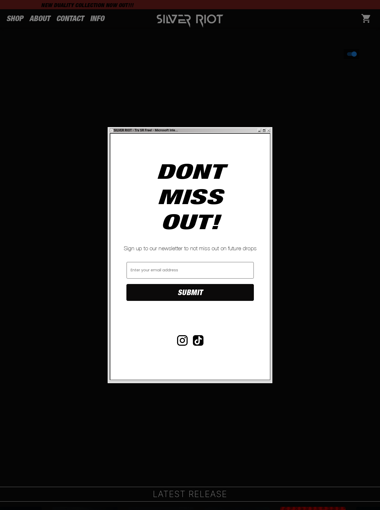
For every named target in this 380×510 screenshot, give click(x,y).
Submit (190, 292)
